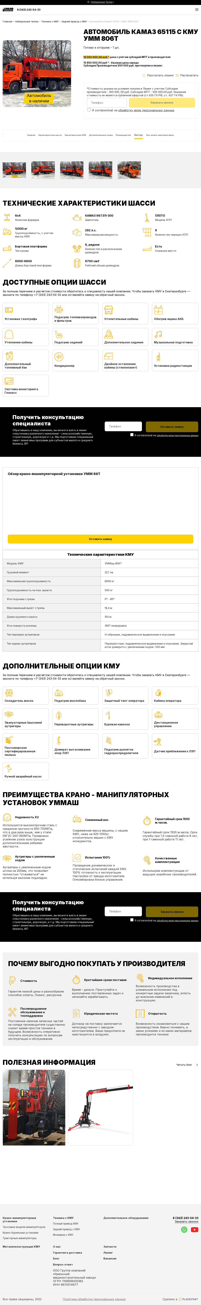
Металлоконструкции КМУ (21, 1246)
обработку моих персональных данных (146, 111)
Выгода (160, 138)
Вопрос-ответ (63, 1264)
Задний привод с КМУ (74, 21)
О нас (57, 1246)
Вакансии (109, 1258)
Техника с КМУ (50, 21)
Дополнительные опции (108, 138)
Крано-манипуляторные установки (19, 1219)
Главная (7, 21)
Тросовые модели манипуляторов (24, 1226)
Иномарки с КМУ (63, 1234)
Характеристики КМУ (72, 138)
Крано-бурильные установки (20, 1232)
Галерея (10, 138)
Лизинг (108, 1252)
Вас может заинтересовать (23, 156)
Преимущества (140, 138)
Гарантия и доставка (67, 1252)
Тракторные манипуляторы (19, 1238)
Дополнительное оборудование (125, 1218)
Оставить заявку (100, 576)
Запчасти (109, 1246)
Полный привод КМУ (65, 1223)
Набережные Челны (26, 21)
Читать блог (187, 1113)
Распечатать (187, 75)
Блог (56, 1258)
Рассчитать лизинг (158, 75)
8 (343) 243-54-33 (28, 9)
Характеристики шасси (37, 138)
